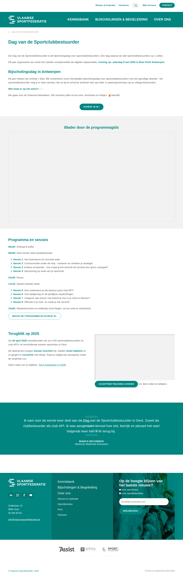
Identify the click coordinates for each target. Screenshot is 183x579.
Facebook (24, 495)
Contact (167, 5)
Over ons (162, 19)
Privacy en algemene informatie (160, 570)
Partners (62, 515)
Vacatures (124, 5)
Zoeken (135, 5)
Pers (60, 509)
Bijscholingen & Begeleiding (121, 19)
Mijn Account (149, 5)
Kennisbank (78, 19)
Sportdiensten (65, 504)
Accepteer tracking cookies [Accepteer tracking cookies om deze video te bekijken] (116, 391)
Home (9, 32)
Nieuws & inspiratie (68, 498)
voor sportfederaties (132, 497)
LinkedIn (11, 495)
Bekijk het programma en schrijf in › (34, 320)
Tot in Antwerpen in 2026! (52, 372)
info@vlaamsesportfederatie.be (24, 519)
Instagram (17, 495)
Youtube (30, 495)
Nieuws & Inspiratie (105, 5)
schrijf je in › (91, 107)
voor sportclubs (130, 493)
